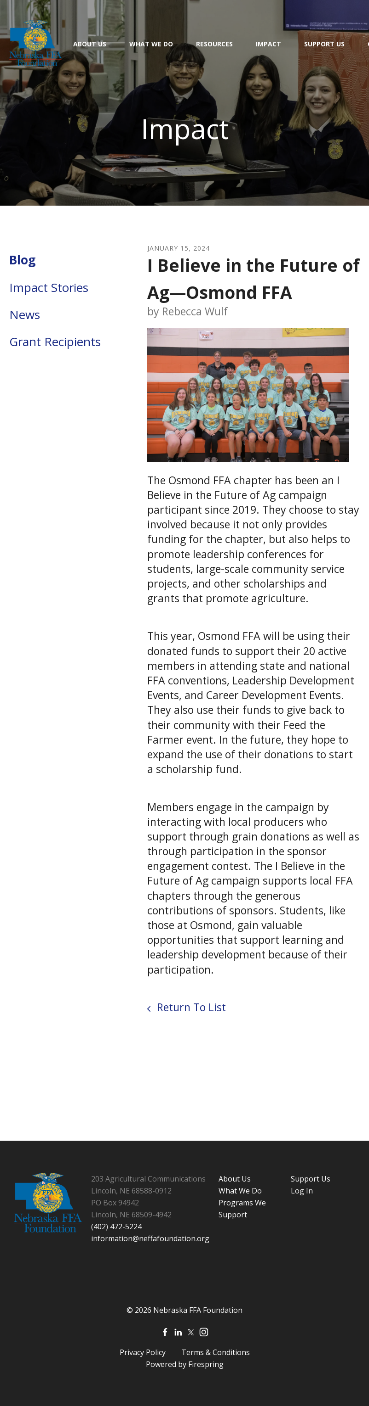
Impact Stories (48, 287)
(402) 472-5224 (116, 1226)
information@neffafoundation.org (150, 1238)
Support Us (324, 43)
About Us (89, 43)
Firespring (206, 1364)
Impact (268, 43)
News (24, 314)
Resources (214, 43)
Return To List (190, 1007)
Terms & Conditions (215, 1352)
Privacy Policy (143, 1352)
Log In (302, 1191)
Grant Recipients (55, 341)
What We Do (151, 43)
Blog (22, 260)
